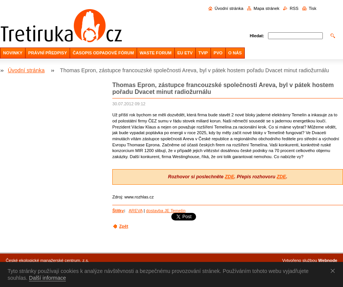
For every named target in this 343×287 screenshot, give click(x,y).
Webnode (327, 260)
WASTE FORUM (156, 53)
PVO (218, 53)
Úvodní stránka (229, 8)
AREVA (135, 210)
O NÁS (235, 53)
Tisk (312, 8)
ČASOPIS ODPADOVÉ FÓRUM (103, 53)
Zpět (123, 226)
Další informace (47, 278)
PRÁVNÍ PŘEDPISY (47, 53)
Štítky (118, 210)
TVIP (203, 53)
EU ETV (185, 53)
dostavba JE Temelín (166, 210)
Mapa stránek (266, 8)
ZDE (229, 176)
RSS (294, 8)
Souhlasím (334, 270)
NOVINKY (12, 53)
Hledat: (257, 35)
